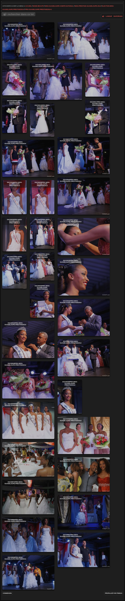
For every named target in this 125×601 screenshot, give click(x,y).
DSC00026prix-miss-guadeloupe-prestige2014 (84, 196)
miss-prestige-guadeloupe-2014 (88, 6)
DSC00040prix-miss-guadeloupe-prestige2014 (42, 301)
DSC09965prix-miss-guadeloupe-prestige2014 (84, 474)
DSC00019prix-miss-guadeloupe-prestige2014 (42, 120)
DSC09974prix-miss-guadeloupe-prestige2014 (28, 497)
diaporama (118, 16)
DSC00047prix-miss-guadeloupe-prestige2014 (84, 357)
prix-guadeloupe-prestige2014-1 (38, 9)
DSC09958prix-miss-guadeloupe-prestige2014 (28, 459)
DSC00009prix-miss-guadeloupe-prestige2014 (84, 40)
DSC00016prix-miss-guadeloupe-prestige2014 (14, 116)
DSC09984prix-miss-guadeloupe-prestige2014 (28, 535)
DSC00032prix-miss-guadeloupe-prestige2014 (42, 233)
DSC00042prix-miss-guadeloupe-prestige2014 (84, 317)
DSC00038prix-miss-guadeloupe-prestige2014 (84, 277)
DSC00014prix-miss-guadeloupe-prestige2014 (56, 81)
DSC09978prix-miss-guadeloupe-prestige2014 (84, 512)
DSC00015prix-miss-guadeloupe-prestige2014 (97, 80)
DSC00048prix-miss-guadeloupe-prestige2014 (28, 380)
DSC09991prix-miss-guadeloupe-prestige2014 (84, 550)
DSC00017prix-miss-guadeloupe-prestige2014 (97, 117)
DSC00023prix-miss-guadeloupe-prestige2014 (84, 155)
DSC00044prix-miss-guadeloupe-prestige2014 (28, 339)
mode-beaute (38, 6)
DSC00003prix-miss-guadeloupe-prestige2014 (28, 40)
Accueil (28, 6)
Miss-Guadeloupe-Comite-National (59, 6)
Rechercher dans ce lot (21, 14)
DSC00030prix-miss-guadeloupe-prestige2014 (14, 234)
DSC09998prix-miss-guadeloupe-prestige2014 (28, 572)
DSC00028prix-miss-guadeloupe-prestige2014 (14, 197)
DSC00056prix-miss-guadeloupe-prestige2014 (84, 435)
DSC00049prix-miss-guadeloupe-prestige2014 (70, 397)
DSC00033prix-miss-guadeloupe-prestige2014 (84, 236)
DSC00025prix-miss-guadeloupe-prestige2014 (28, 158)
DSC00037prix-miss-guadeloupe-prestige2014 (14, 272)
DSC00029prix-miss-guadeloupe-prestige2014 (42, 197)
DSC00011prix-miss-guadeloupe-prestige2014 (14, 79)
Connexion (7, 593)
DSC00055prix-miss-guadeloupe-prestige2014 (28, 420)
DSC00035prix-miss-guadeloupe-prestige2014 (42, 266)
